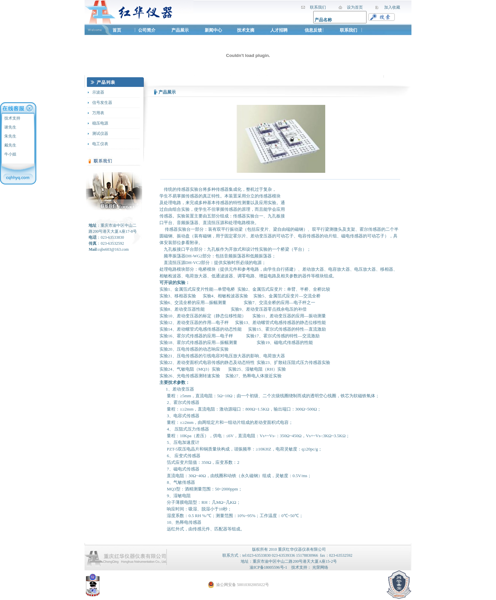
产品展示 (180, 30)
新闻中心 (213, 30)
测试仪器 (100, 133)
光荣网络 (320, 567)
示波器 (98, 92)
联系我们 (348, 30)
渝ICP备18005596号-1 (268, 567)
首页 (117, 30)
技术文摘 (246, 30)
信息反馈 (313, 30)
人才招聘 (279, 30)
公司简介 (146, 30)
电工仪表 (100, 144)
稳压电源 (100, 123)
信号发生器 (102, 102)
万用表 (98, 113)
